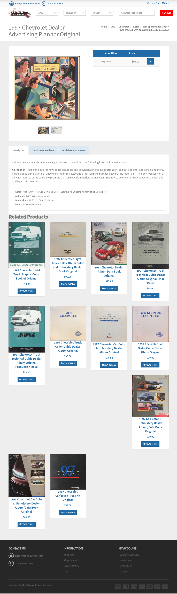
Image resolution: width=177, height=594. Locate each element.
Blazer (136, 26)
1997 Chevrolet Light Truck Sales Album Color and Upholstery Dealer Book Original (68, 265)
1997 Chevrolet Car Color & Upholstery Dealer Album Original (109, 348)
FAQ (66, 572)
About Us (69, 555)
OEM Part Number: (25, 204)
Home (104, 26)
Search (166, 12)
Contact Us (125, 572)
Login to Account (129, 555)
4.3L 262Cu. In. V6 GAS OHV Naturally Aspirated (144, 30)
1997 (112, 26)
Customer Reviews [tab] (44, 150)
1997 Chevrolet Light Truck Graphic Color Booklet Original (26, 274)
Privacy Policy (71, 566)
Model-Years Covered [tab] (75, 150)
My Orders (125, 560)
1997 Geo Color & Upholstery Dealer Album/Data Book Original (150, 425)
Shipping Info (71, 560)
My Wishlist (125, 566)
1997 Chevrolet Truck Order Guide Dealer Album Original (68, 347)
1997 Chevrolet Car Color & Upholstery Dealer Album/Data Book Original (26, 506)
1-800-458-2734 (55, 3)
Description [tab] (18, 150)
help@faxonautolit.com (27, 3)
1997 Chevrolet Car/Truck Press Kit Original (67, 496)
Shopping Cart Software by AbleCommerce (32, 585)
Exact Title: (21, 192)
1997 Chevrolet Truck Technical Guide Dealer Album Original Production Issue (27, 361)
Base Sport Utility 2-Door (156, 26)
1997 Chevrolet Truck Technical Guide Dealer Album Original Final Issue (150, 277)
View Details (26, 291)
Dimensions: (21, 200)
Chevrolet (124, 26)
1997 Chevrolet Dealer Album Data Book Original (109, 272)
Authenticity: (22, 196)
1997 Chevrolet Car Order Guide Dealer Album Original (150, 348)
